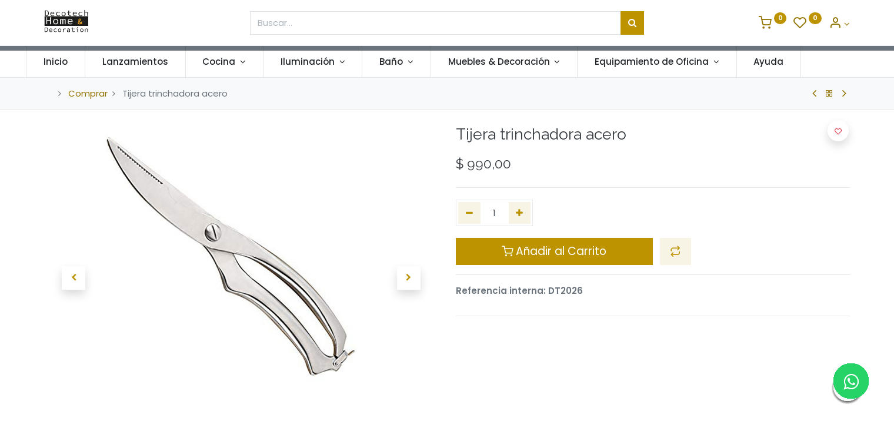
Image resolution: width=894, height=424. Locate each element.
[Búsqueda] (632, 23)
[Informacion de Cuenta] (839, 24)
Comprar (88, 93)
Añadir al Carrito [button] (554, 251)
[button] (73, 278)
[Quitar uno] (469, 213)
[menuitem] (74, 61)
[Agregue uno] (520, 213)
